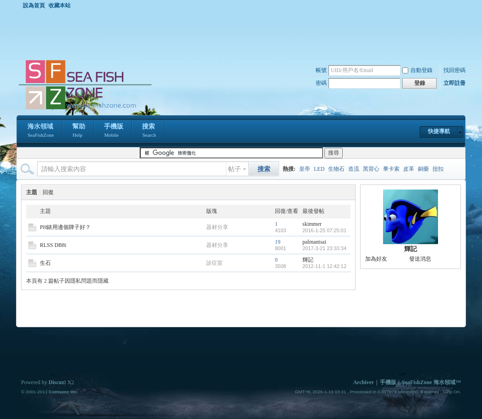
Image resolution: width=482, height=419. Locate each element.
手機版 (113, 131)
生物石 (336, 169)
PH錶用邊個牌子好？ (65, 227)
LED (319, 169)
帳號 (321, 70)
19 (277, 242)
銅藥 (423, 169)
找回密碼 (455, 70)
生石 (45, 263)
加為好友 (376, 259)
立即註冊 (455, 83)
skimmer (312, 224)
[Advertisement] (243, 34)
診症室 (214, 263)
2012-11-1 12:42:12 (324, 266)
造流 (353, 169)
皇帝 (304, 169)
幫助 (78, 131)
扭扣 (438, 169)
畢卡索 (391, 169)
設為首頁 (34, 5)
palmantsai (314, 242)
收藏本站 (60, 5)
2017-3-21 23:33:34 (324, 248)
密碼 (321, 83)
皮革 (408, 169)
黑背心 (371, 169)
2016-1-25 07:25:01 (324, 230)
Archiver (363, 382)
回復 (48, 192)
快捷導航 (439, 131)
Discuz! (57, 382)
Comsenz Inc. (63, 391)
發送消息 (420, 259)
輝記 (307, 260)
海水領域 (40, 131)
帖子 (234, 169)
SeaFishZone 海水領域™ (431, 382)
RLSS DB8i (53, 245)
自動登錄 (417, 70)
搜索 (149, 131)
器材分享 (217, 227)
